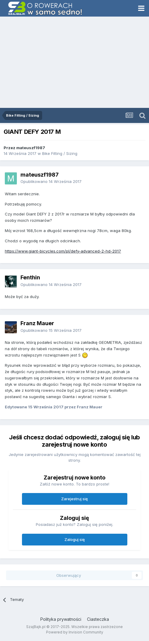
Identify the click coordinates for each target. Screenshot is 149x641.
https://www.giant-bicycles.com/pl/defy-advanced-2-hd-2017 (63, 251)
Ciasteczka (98, 619)
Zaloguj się (74, 539)
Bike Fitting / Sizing (59, 153)
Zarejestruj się (74, 498)
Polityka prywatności (60, 619)
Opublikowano (51, 181)
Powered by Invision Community (74, 632)
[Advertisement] (74, 62)
